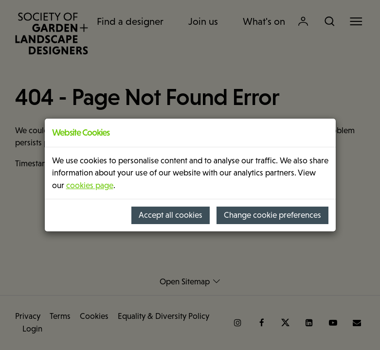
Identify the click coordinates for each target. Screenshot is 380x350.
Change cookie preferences (272, 215)
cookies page (89, 185)
